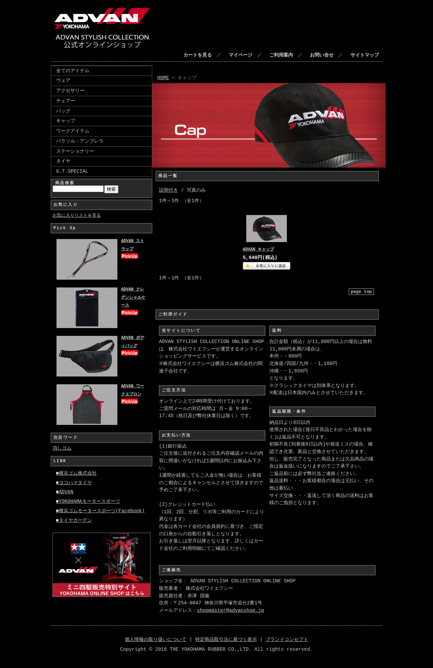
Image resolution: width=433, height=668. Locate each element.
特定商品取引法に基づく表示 (226, 640)
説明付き (168, 190)
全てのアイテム (72, 70)
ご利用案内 (281, 55)
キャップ (65, 120)
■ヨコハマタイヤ (74, 483)
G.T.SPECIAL (72, 171)
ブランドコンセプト (287, 640)
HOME (163, 78)
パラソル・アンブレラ (80, 141)
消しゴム (61, 448)
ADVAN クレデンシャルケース (133, 298)
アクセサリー (70, 90)
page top (361, 291)
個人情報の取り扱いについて (155, 640)
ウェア (63, 80)
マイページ (240, 55)
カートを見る (197, 55)
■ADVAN (64, 492)
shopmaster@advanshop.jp (230, 610)
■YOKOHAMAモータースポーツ (88, 501)
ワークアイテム (72, 131)
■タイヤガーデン (74, 520)
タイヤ (63, 161)
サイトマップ (364, 55)
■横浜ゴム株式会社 (76, 473)
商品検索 (65, 183)
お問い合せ (322, 55)
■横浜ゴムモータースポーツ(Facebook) (100, 511)
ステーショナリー (75, 151)
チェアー (65, 101)
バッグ (63, 111)
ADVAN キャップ (258, 250)
